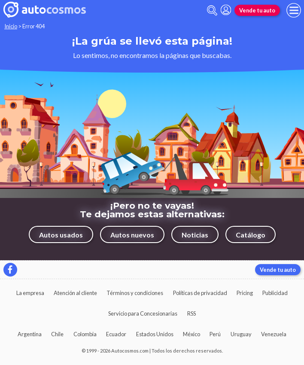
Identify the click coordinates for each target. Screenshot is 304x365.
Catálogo (250, 235)
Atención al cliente (75, 292)
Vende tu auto (257, 10)
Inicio (10, 26)
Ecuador (116, 334)
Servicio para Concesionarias (142, 313)
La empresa (30, 292)
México (191, 334)
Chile (57, 334)
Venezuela (273, 334)
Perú (215, 334)
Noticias (195, 235)
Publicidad (275, 292)
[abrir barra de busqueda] (212, 10)
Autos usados (61, 235)
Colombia (85, 334)
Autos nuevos (132, 235)
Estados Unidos (154, 334)
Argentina (30, 334)
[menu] (293, 10)
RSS (191, 313)
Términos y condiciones (134, 292)
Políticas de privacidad (200, 292)
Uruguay (241, 334)
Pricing (245, 292)
